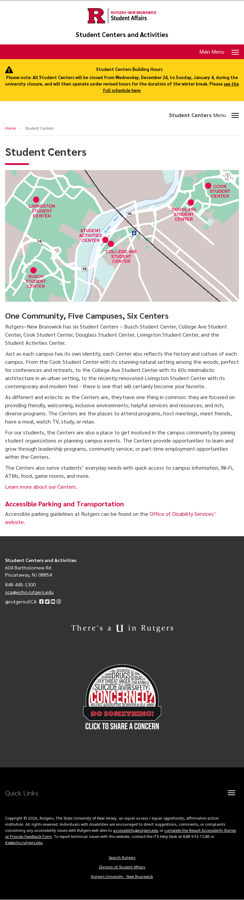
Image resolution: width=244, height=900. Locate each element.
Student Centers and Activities (122, 34)
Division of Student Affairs (122, 866)
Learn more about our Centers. (41, 486)
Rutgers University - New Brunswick (122, 876)
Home (10, 128)
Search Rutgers (122, 857)
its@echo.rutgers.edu (24, 842)
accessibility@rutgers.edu (135, 830)
